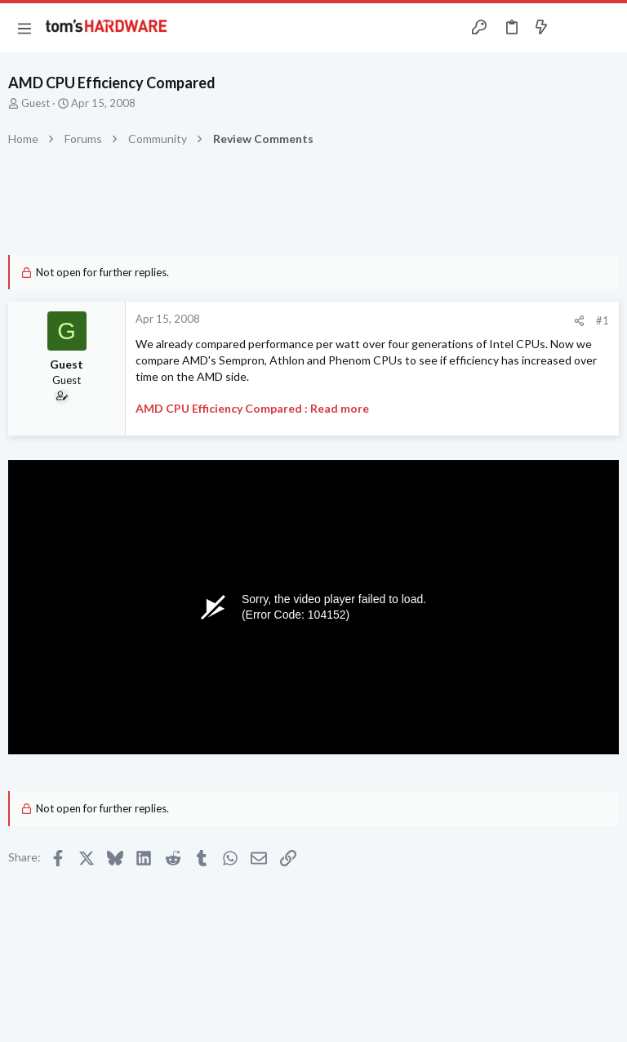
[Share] (579, 321)
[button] (24, 28)
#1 (602, 320)
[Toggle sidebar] (573, 27)
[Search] (605, 28)
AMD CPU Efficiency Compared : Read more (252, 408)
